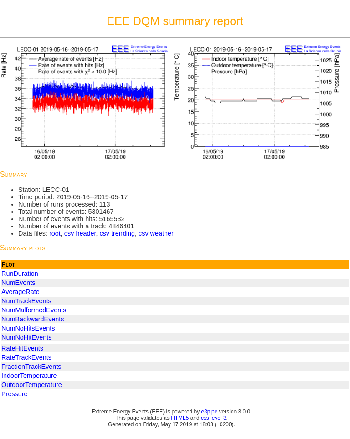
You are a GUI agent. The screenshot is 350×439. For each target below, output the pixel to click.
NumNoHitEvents (26, 337)
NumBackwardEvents (32, 319)
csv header (80, 233)
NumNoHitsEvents (28, 328)
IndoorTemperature (29, 375)
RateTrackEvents (26, 357)
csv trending (117, 233)
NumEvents (18, 282)
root (55, 233)
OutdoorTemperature (31, 384)
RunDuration (19, 273)
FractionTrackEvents (31, 366)
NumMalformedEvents (33, 310)
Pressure (14, 394)
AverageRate (20, 291)
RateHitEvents (22, 348)
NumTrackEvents (26, 301)
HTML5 (180, 418)
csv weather (156, 233)
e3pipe (209, 411)
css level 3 (213, 418)
